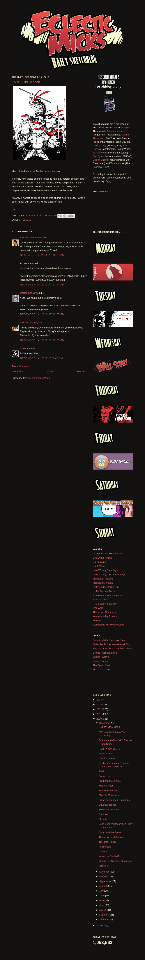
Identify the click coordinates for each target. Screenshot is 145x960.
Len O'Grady (99, 145)
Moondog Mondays (103, 582)
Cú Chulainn (99, 562)
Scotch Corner (100, 661)
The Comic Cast (101, 665)
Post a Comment (21, 366)
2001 (101, 771)
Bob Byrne (98, 156)
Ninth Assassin (100, 599)
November (105, 871)
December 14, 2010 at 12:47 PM (42, 284)
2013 (99, 704)
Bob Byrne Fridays (102, 557)
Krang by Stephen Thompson (114, 800)
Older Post (81, 371)
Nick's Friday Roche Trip (106, 587)
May (102, 900)
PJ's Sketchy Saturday (105, 603)
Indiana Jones (106, 753)
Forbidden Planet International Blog (111, 644)
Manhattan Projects (103, 578)
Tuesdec (26, 220)
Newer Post (18, 371)
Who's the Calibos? (109, 856)
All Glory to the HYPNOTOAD (108, 553)
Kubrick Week (106, 785)
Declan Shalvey (28, 293)
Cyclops (103, 851)
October (104, 876)
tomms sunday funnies (105, 616)
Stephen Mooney (29, 322)
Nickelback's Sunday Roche (107, 595)
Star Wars (98, 608)
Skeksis (103, 819)
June (102, 895)
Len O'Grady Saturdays (105, 570)
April (102, 905)
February (104, 914)
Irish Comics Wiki (102, 669)
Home (50, 371)
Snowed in (104, 776)
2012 (99, 709)
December (105, 723)
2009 (99, 925)
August (103, 886)
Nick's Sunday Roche (104, 591)
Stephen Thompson (30, 237)
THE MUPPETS (107, 842)
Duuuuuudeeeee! (108, 804)
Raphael (103, 814)
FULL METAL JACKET (111, 781)
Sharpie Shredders (109, 795)
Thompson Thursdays (104, 612)
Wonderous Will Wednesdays (108, 624)
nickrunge (25, 348)
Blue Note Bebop (108, 790)
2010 (99, 718)
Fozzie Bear (105, 846)
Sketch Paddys (101, 656)
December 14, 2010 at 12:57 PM (42, 314)
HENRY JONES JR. (109, 748)
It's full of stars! (106, 758)
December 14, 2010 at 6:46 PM (41, 358)
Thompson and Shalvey (111, 837)
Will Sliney (98, 152)
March (103, 910)
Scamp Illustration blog (105, 652)
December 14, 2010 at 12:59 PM (42, 340)
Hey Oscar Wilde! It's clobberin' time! (112, 648)
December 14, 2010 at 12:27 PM (42, 255)
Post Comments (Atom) (38, 378)
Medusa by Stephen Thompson (115, 861)
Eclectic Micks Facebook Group (109, 640)
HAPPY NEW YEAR (109, 727)
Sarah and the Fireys (110, 832)
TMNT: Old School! (109, 809)
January (104, 919)
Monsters (103, 865)
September (105, 881)
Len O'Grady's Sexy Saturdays (109, 574)
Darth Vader (99, 566)
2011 (99, 714)
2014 (99, 699)
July (101, 890)
